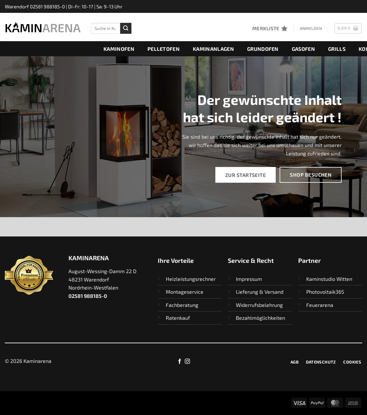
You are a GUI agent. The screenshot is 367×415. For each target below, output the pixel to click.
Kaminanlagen (213, 49)
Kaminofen (118, 49)
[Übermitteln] (125, 28)
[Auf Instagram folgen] (187, 361)
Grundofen (263, 49)
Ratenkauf (178, 318)
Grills (336, 49)
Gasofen (303, 49)
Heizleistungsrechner (191, 279)
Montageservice (184, 292)
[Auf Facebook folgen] (179, 361)
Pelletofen (164, 49)
